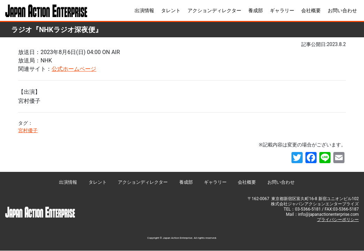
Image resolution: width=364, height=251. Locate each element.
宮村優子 (28, 130)
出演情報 (144, 10)
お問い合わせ (342, 10)
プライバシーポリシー (338, 219)
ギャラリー (282, 10)
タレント (171, 10)
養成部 (255, 10)
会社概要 (311, 10)
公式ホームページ (74, 69)
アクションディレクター (214, 10)
